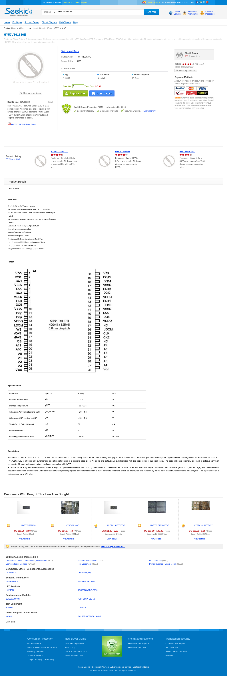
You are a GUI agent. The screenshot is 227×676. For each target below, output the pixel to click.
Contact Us (137, 667)
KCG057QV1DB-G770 (88, 590)
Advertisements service (120, 667)
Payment (105, 667)
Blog (75, 22)
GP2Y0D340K (12, 581)
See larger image (30, 93)
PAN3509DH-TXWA (86, 581)
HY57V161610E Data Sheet (21, 124)
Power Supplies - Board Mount (166, 564)
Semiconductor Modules (20, 564)
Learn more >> (150, 111)
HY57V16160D (72, 525)
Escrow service (34, 643)
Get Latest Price (70, 51)
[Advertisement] (66, 138)
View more (10, 622)
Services (96, 667)
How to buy (70, 647)
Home (7, 22)
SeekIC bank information (176, 651)
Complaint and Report (175, 643)
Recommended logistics (138, 643)
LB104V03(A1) (84, 573)
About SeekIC (84, 667)
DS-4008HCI (11, 573)
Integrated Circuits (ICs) (41, 28)
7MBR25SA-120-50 (86, 599)
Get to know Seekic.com (76, 651)
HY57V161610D (122, 152)
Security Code (172, 647)
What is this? (14, 159)
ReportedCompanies (193, 13)
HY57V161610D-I (187, 152)
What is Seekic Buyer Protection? (42, 647)
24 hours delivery (35, 655)
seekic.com (18, 11)
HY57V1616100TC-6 (159, 525)
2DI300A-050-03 (13, 599)
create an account (70, 2)
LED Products (158, 561)
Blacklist (169, 655)
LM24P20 (10, 590)
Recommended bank (137, 647)
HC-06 (9, 616)
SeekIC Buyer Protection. (113, 546)
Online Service (153, 2)
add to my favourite (185, 70)
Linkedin (200, 2)
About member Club (74, 655)
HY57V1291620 (28, 525)
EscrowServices (177, 13)
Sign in (84, 2)
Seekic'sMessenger (210, 13)
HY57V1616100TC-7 (203, 525)
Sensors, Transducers (91, 561)
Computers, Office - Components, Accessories (29, 561)
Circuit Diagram (49, 22)
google (207, 2)
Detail (50, 102)
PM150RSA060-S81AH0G (89, 616)
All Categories (24, 28)
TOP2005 (82, 607)
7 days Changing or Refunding (41, 659)
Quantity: (67, 86)
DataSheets (65, 22)
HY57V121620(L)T (59, 152)
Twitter (204, 2)
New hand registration (75, 643)
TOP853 (9, 607)
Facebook (197, 2)
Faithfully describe (35, 651)
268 (186, 56)
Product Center (32, 22)
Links (146, 667)
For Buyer (17, 22)
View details (24, 539)
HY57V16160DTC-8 (116, 525)
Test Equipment (88, 564)
